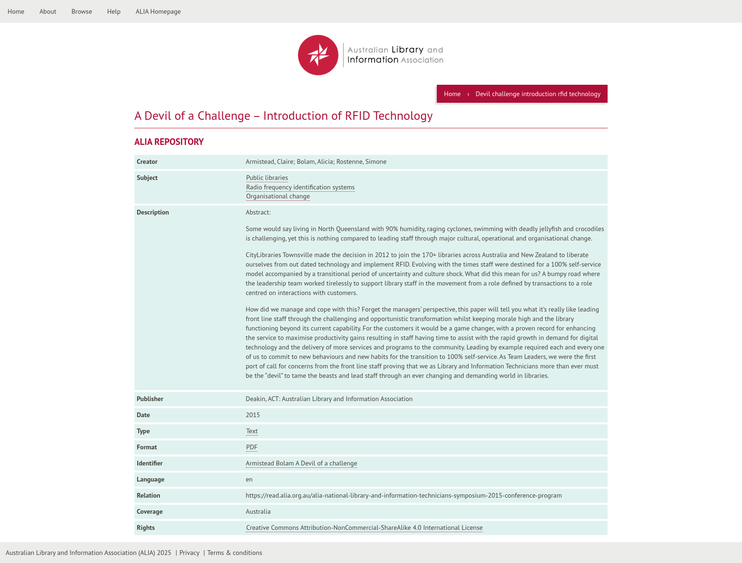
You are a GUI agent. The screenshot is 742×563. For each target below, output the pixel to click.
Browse (81, 11)
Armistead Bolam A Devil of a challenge (301, 463)
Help (114, 11)
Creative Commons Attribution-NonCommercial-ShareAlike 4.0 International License (364, 527)
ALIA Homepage (158, 11)
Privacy (189, 552)
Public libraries (267, 177)
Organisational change (278, 196)
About (47, 11)
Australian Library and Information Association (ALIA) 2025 (88, 552)
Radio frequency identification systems (300, 187)
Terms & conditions (234, 552)
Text (252, 431)
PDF (251, 447)
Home (16, 11)
